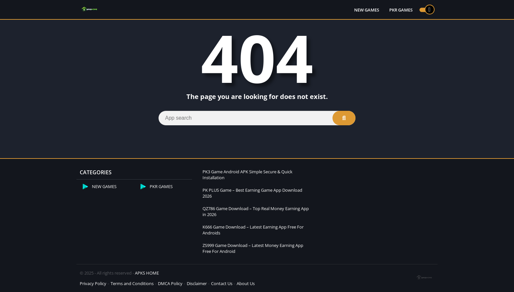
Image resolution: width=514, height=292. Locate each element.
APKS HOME (147, 273)
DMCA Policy (170, 283)
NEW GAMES (366, 10)
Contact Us (221, 283)
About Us (246, 283)
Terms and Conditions (132, 283)
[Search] (257, 118)
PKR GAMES (401, 10)
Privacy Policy (93, 283)
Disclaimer (197, 283)
